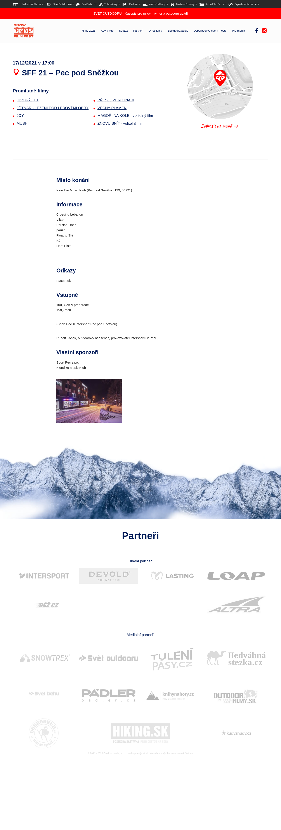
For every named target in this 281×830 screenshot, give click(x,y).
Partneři (138, 30)
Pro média (238, 30)
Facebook (63, 280)
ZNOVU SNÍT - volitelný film (120, 123)
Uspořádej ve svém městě (210, 30)
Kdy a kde (107, 30)
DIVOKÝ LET (27, 100)
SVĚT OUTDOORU (107, 13)
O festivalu (155, 30)
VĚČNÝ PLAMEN (112, 108)
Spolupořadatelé (178, 30)
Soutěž (123, 30)
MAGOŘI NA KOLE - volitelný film (125, 116)
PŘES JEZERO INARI (115, 100)
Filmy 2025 (88, 30)
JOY (20, 116)
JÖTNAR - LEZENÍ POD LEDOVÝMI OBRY (52, 108)
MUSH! (23, 123)
